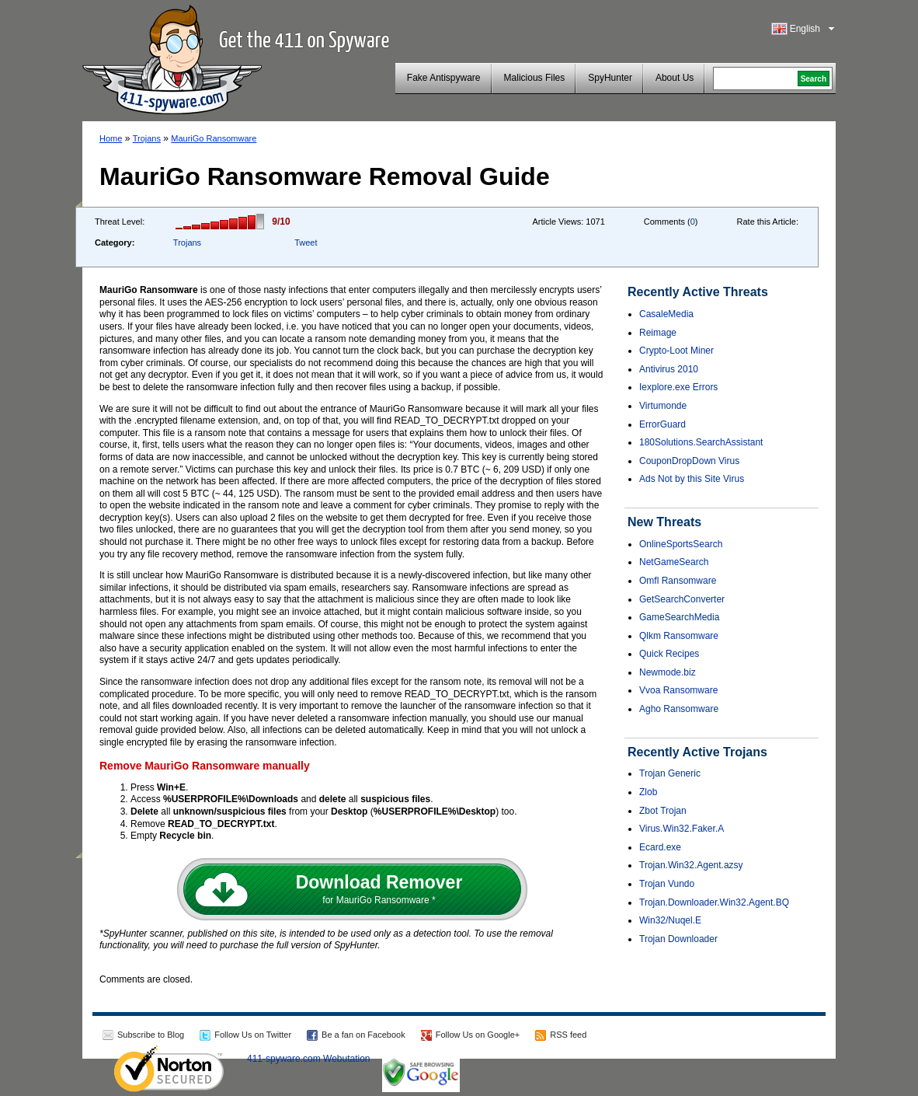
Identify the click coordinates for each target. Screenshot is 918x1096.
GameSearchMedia (679, 617)
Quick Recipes (669, 653)
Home (110, 138)
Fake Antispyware (444, 77)
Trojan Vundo (666, 883)
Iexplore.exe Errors (678, 387)
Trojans (147, 138)
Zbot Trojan (663, 810)
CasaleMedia (666, 314)
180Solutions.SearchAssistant (701, 442)
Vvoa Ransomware (678, 690)
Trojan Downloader (678, 939)
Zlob (648, 792)
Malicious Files (534, 77)
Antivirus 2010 (668, 369)
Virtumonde (663, 405)
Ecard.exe (660, 847)
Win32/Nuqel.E (670, 920)
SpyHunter (610, 77)
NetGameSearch (673, 562)
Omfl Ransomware (677, 580)
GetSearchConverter (682, 599)
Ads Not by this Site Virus (691, 478)
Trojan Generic (670, 773)
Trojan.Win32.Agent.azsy (691, 865)
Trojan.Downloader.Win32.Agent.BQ (714, 902)
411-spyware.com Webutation (308, 1058)
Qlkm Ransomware (678, 635)
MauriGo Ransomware (213, 138)
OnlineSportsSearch (680, 544)
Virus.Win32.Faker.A (681, 828)
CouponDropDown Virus (689, 461)
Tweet (305, 242)
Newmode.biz (667, 672)
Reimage (657, 332)
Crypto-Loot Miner (676, 350)
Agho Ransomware (678, 708)
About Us (674, 77)
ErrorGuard (662, 424)
